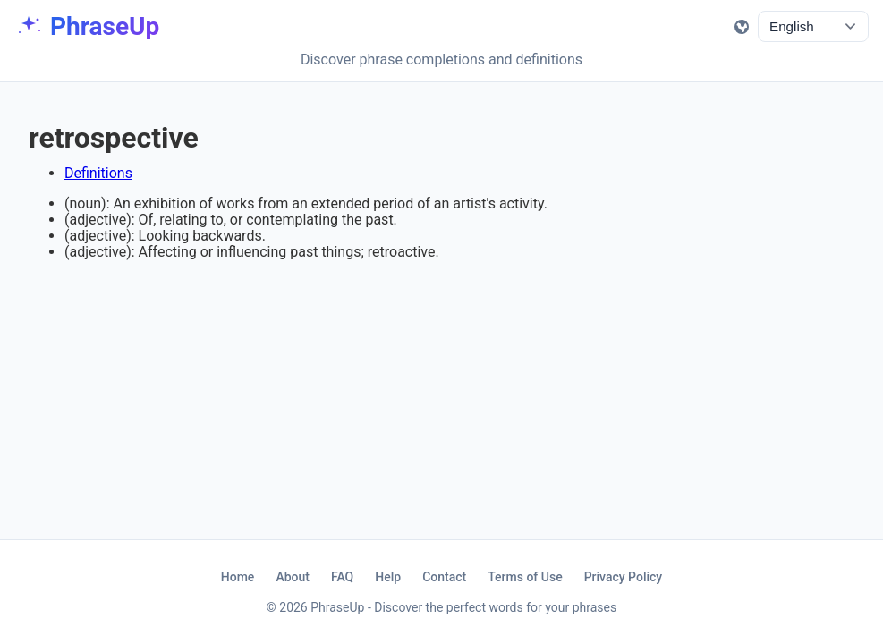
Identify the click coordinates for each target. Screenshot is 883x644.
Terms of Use (525, 577)
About (293, 577)
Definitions (98, 173)
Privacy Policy (623, 577)
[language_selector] (813, 26)
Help (388, 577)
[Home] (86, 27)
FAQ (342, 577)
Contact (444, 577)
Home (238, 577)
